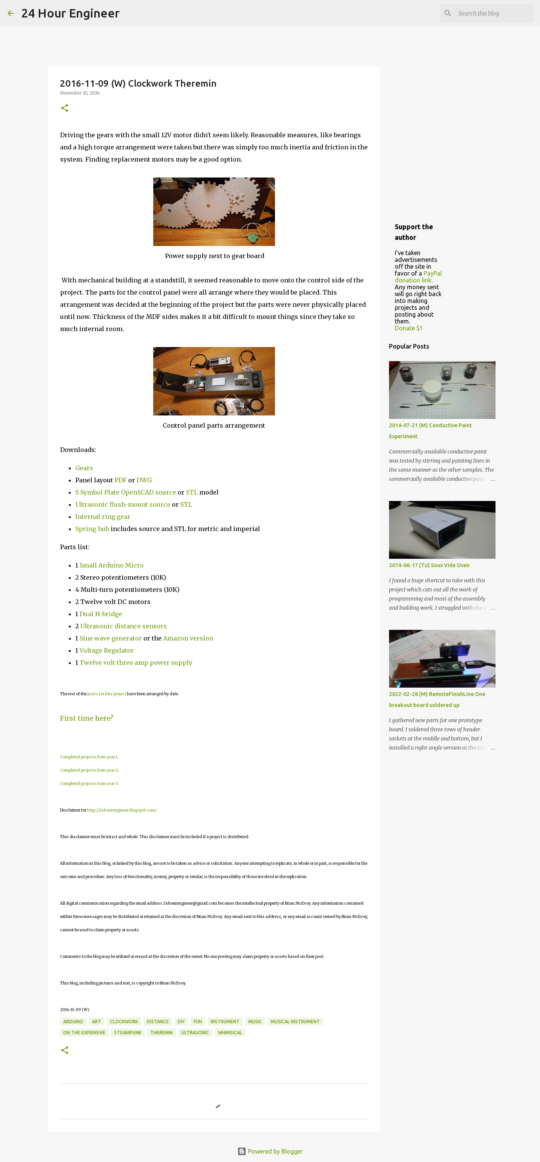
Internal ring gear (102, 516)
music (255, 1021)
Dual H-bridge (100, 614)
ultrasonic (195, 1032)
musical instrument (295, 1021)
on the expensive (84, 1032)
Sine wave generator (110, 638)
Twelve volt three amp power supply (136, 662)
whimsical (230, 1032)
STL (192, 492)
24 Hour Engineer (70, 13)
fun (198, 1021)
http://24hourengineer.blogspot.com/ (122, 810)
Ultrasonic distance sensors (123, 626)
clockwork (124, 1021)
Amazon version (188, 638)
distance (158, 1021)
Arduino (73, 1021)
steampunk (127, 1032)
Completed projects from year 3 (89, 783)
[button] (64, 108)
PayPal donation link (418, 277)
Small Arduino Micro (111, 565)
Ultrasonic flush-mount (111, 504)
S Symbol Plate (97, 492)
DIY (181, 1021)
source (159, 504)
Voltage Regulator (106, 650)
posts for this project (106, 693)
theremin (161, 1032)
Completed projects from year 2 (89, 770)
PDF (120, 480)
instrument (225, 1021)
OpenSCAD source (148, 492)
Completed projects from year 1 (88, 757)
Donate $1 (409, 328)
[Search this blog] (494, 13)
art (96, 1021)
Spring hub (92, 529)
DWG (144, 480)
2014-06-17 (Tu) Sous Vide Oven (429, 565)
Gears (84, 468)
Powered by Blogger (270, 1151)
